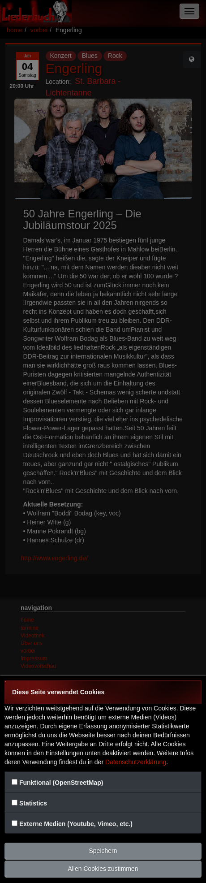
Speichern (103, 850)
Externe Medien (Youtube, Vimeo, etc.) (76, 823)
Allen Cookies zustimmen (103, 868)
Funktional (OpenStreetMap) (61, 782)
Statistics (33, 803)
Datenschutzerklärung (135, 762)
